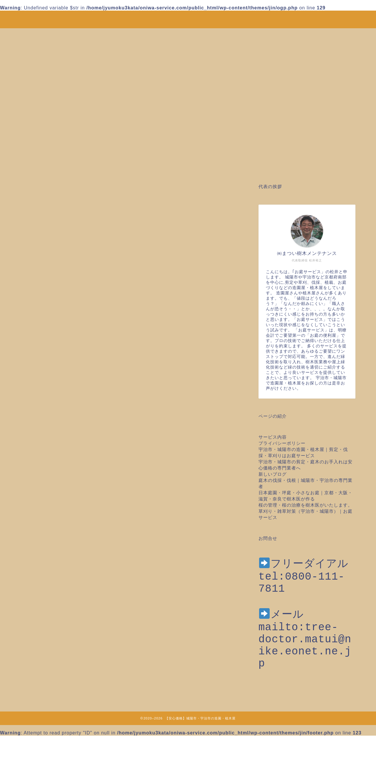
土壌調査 (54, 520)
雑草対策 (54, 669)
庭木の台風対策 (61, 536)
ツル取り (54, 481)
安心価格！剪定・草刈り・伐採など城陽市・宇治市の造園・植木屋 (188, 16)
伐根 (49, 497)
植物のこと (56, 607)
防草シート (56, 661)
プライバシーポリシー (282, 443)
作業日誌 (54, 505)
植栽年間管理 (59, 599)
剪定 (49, 512)
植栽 (49, 591)
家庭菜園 (54, 528)
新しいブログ (272, 474)
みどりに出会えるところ (71, 458)
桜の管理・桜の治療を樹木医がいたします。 (305, 504)
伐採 (49, 489)
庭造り (51, 544)
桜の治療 (54, 583)
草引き (51, 653)
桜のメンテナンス (64, 575)
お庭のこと (56, 450)
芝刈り (51, 630)
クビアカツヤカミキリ (69, 466)
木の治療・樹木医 (64, 560)
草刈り (51, 646)
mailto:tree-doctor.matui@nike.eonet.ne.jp (304, 658)
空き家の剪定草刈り (66, 622)
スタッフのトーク (64, 474)
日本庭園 (54, 552)
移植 (49, 614)
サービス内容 (272, 436)
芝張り (51, 638)
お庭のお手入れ (61, 442)
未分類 (51, 567)
